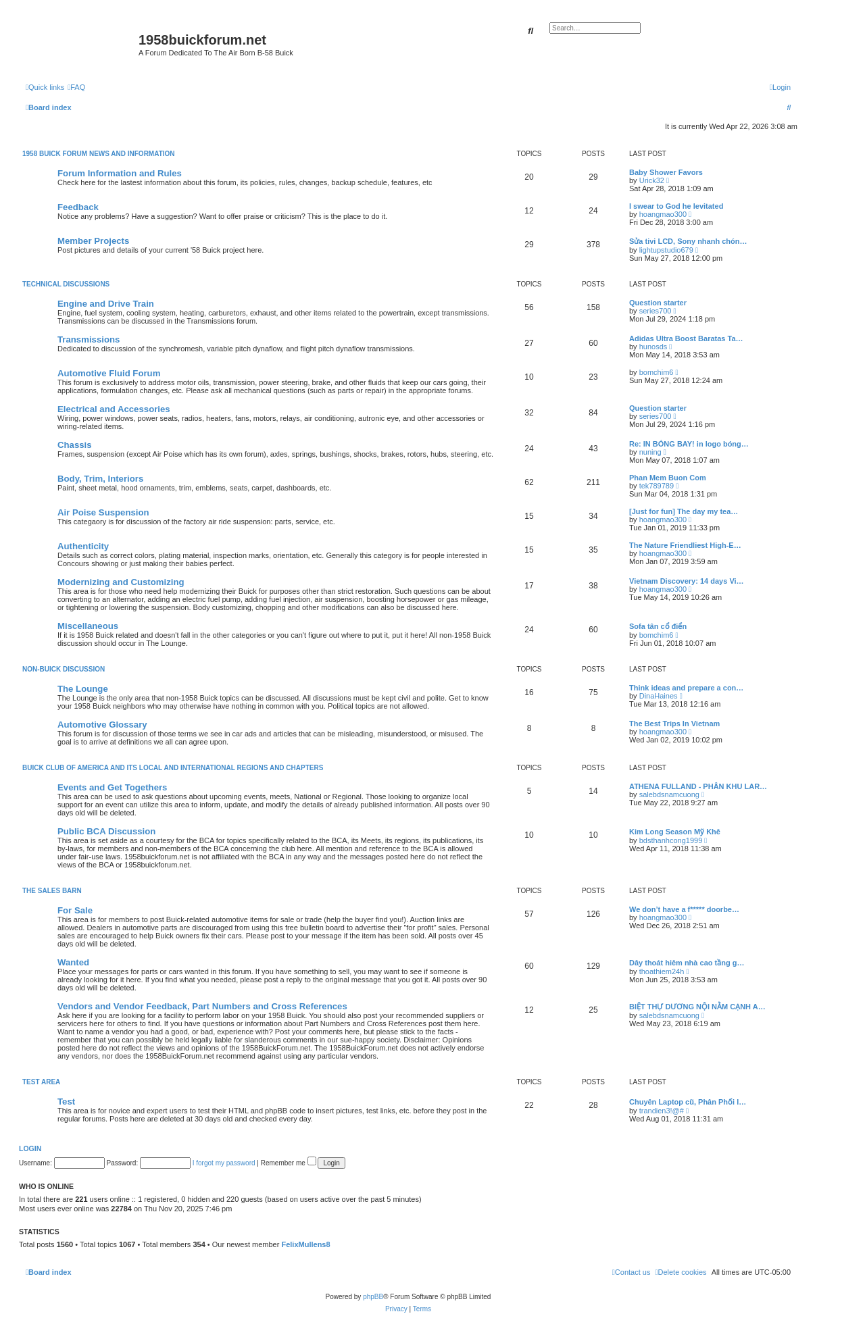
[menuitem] (76, 87)
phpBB (373, 1296)
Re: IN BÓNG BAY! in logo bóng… (689, 444)
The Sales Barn (52, 890)
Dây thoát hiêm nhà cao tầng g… (686, 963)
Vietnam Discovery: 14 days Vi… (686, 581)
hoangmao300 (663, 214)
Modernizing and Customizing (120, 582)
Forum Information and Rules (119, 173)
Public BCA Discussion (106, 831)
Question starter (658, 303)
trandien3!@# (661, 1111)
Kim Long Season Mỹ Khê (674, 832)
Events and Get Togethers (112, 787)
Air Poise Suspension (103, 512)
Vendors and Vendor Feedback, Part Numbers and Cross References (202, 1006)
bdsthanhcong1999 (671, 840)
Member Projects (93, 241)
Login (30, 1148)
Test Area (41, 1082)
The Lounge (82, 689)
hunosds (653, 347)
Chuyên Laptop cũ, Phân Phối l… (687, 1102)
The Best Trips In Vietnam (674, 723)
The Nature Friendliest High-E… (685, 545)
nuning (650, 452)
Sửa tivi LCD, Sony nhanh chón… (688, 241)
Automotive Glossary (102, 724)
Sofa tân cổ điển (658, 626)
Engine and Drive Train (105, 304)
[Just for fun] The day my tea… (683, 511)
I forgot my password (224, 1163)
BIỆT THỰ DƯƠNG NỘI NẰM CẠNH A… (697, 1007)
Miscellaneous (87, 626)
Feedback (78, 207)
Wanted (73, 962)
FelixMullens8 (305, 1244)
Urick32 (651, 180)
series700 (655, 311)
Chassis (74, 445)
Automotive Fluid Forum (108, 373)
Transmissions (88, 339)
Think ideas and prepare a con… (686, 688)
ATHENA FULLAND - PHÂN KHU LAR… (698, 786)
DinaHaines (658, 696)
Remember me (288, 1163)
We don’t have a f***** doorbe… (684, 909)
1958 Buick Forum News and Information (98, 153)
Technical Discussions (65, 284)
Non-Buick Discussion (63, 669)
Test (66, 1101)
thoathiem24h (662, 971)
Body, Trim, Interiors (100, 479)
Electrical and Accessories (113, 409)
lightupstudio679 (666, 250)
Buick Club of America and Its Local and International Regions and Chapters (172, 767)
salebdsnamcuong (669, 794)
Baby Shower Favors (666, 172)
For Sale (75, 910)
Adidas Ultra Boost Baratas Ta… (686, 338)
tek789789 (656, 486)
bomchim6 (656, 372)
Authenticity (83, 546)
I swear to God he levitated (676, 206)
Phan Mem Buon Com (667, 478)
